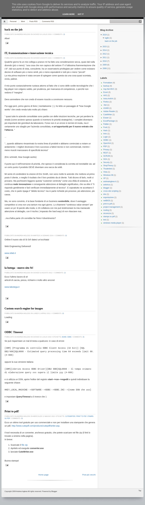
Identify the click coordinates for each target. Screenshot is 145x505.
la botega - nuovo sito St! (19, 267)
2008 (105, 68)
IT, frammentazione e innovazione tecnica (29, 53)
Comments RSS (48, 21)
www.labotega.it (12, 287)
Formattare (107, 83)
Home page (43, 473)
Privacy (106, 150)
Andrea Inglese (21, 490)
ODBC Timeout (14, 332)
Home (5, 21)
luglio (107, 38)
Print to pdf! (12, 410)
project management (111, 207)
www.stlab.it (10, 253)
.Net (105, 105)
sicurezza (107, 213)
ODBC (69, 337)
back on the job (14, 29)
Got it (81, 14)
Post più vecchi (89, 473)
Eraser (106, 118)
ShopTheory (108, 165)
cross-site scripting (110, 191)
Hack (105, 130)
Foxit (105, 127)
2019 (105, 35)
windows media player (112, 223)
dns (104, 194)
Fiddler (106, 124)
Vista (105, 172)
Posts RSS (33, 21)
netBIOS (106, 201)
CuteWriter (70, 415)
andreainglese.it (109, 181)
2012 (105, 54)
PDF (105, 146)
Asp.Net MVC (108, 89)
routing (106, 210)
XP (104, 178)
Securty (106, 162)
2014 (105, 50)
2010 (105, 61)
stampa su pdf (109, 216)
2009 (105, 65)
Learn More (68, 14)
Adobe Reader (109, 111)
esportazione (108, 197)
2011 (105, 57)
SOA (105, 159)
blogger (106, 188)
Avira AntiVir (108, 99)
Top (139, 489)
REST (105, 153)
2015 (105, 47)
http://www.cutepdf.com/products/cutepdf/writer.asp (36, 424)
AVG (105, 95)
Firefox (106, 102)
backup (106, 86)
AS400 (64, 337)
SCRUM (106, 156)
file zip (25, 443)
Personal (13, 21)
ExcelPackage (109, 121)
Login (105, 137)
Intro (105, 134)
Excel (105, 92)
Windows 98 (108, 175)
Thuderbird (107, 169)
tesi (104, 220)
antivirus (106, 185)
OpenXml (107, 143)
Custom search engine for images (24, 308)
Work (23, 21)
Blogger (54, 490)
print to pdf (81, 415)
